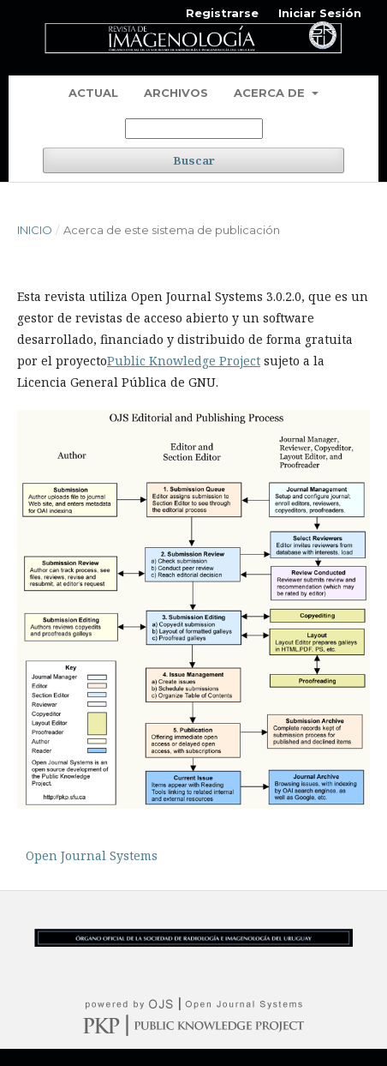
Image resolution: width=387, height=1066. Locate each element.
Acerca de (271, 92)
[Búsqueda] (194, 128)
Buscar (194, 160)
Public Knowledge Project (183, 360)
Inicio (34, 230)
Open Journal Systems (92, 855)
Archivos (176, 92)
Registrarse (222, 13)
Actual (93, 92)
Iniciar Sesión (319, 13)
